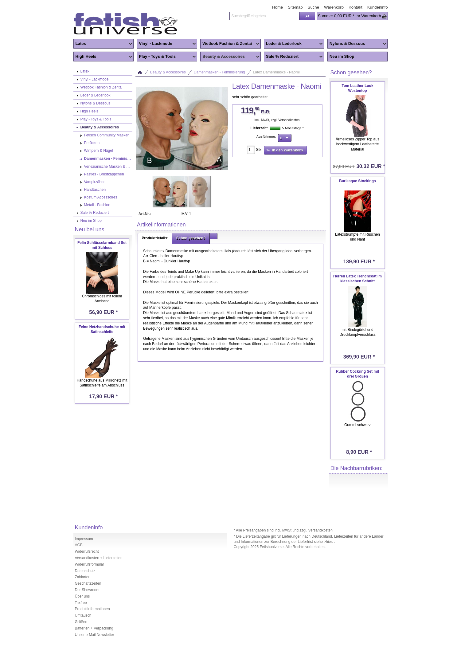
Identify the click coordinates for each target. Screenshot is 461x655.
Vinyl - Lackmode (166, 44)
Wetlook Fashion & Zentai (229, 44)
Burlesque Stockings (357, 181)
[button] (307, 16)
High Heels (102, 57)
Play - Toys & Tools (166, 57)
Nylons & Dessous (356, 44)
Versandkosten (288, 120)
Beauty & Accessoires (229, 57)
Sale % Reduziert (293, 57)
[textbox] (264, 16)
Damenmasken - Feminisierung (219, 72)
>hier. (329, 541)
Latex (102, 44)
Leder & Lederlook (293, 44)
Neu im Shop (342, 56)
